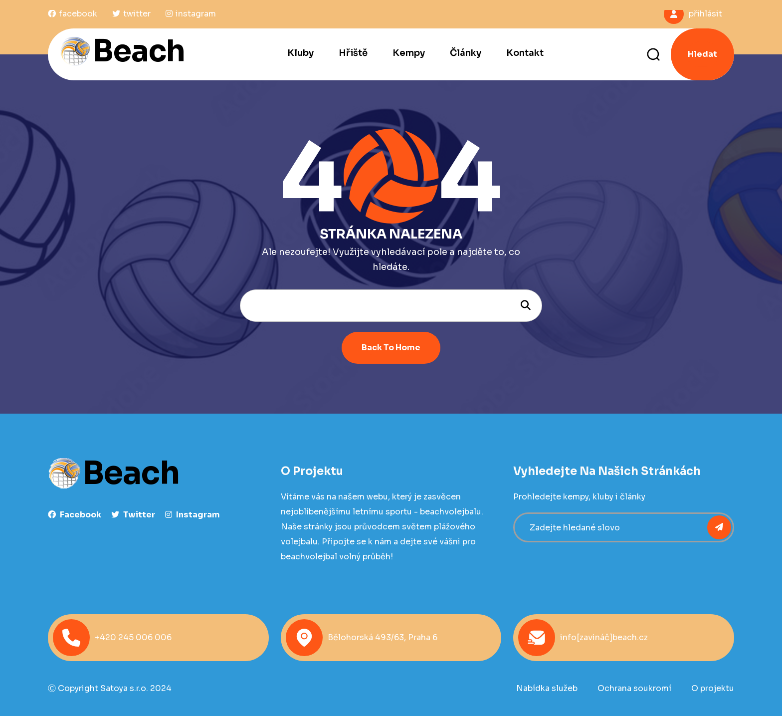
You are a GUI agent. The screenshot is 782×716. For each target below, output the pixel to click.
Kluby (300, 52)
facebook (74, 514)
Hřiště (353, 52)
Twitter (133, 514)
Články (465, 52)
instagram (192, 514)
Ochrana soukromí (634, 688)
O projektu (712, 688)
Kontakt (525, 52)
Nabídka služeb (547, 688)
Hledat (702, 54)
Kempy (408, 52)
